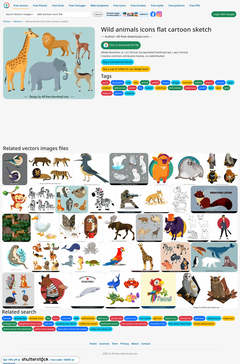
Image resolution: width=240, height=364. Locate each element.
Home (6, 21)
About (135, 343)
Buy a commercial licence (117, 62)
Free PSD (194, 5)
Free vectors (20, 5)
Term (115, 343)
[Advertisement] (94, 121)
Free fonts (58, 5)
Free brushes (138, 5)
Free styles (157, 5)
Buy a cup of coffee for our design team (125, 69)
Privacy (124, 343)
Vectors (17, 21)
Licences (104, 343)
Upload (98, 14)
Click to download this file (121, 45)
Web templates (100, 5)
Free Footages (77, 5)
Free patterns (177, 5)
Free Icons (119, 5)
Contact (145, 343)
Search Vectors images (19, 14)
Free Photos (40, 5)
